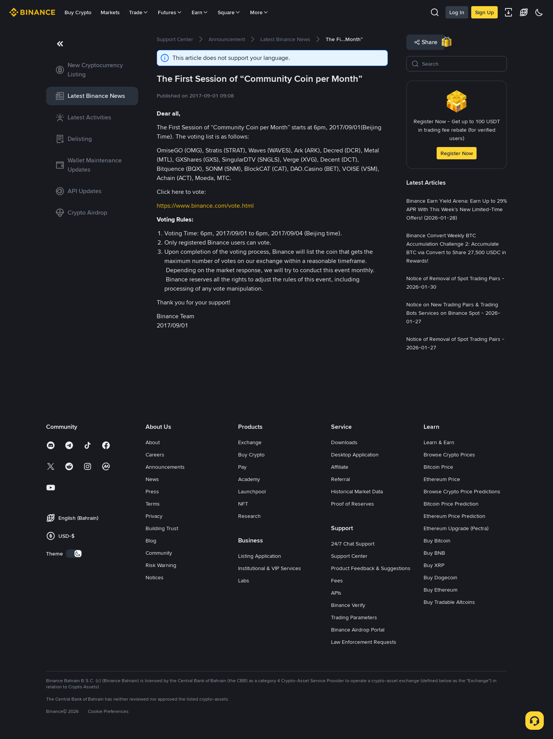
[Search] (462, 64)
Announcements (165, 466)
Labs (243, 580)
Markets (110, 12)
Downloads (344, 442)
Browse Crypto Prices (449, 454)
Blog (151, 540)
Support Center (349, 555)
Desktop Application (355, 454)
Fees (337, 580)
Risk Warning (161, 565)
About (153, 442)
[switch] (74, 553)
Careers (155, 454)
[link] (92, 70)
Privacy (154, 516)
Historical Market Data (357, 491)
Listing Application (259, 555)
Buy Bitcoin (437, 540)
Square (229, 12)
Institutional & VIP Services (269, 568)
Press (152, 491)
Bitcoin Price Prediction (451, 503)
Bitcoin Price (438, 466)
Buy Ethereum (440, 589)
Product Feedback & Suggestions (371, 568)
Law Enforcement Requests (363, 641)
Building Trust (162, 528)
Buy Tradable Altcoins (449, 601)
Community (159, 552)
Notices (155, 577)
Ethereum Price (442, 479)
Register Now (456, 153)
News (152, 479)
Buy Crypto (78, 12)
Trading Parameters (354, 617)
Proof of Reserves (352, 503)
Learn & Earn (439, 442)
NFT (243, 503)
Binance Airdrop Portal (357, 629)
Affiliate (339, 466)
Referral (340, 479)
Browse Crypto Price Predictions (462, 491)
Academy (249, 479)
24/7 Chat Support (352, 543)
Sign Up (484, 12)
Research (249, 516)
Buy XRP (434, 565)
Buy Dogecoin (440, 577)
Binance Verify (348, 605)
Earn (200, 12)
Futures (170, 12)
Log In (456, 12)
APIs (336, 592)
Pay (242, 466)
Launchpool (252, 491)
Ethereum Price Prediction (454, 516)
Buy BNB (434, 552)
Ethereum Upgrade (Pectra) (456, 528)
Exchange (250, 442)
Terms (153, 503)
